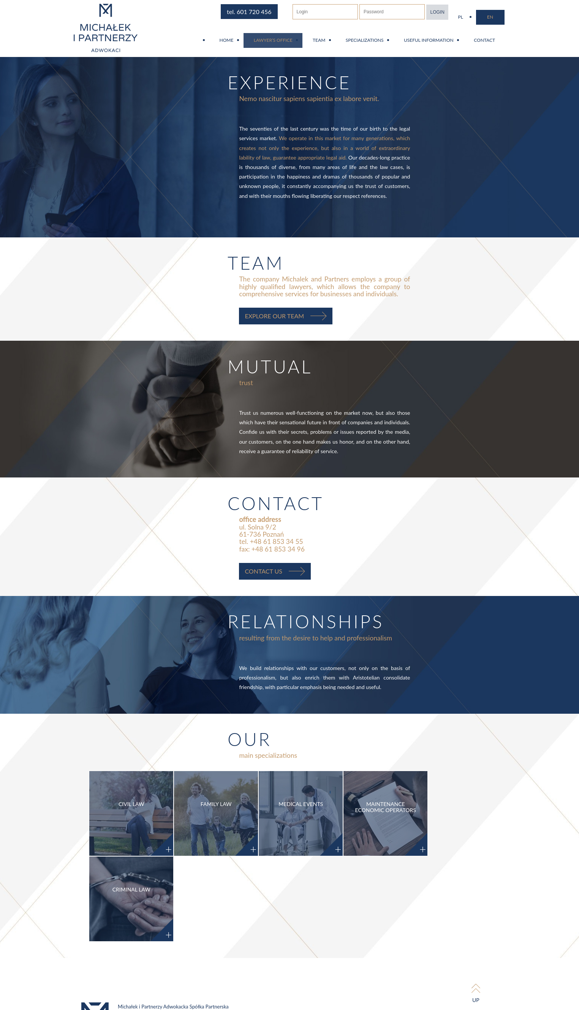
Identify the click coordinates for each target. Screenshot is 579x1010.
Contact (503, 44)
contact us (281, 582)
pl (482, 17)
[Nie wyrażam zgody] (409, 1008)
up (495, 939)
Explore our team (291, 319)
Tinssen (516, 962)
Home (233, 44)
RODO (370, 998)
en (511, 17)
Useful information (445, 44)
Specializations (378, 44)
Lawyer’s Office (282, 44)
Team (330, 44)
